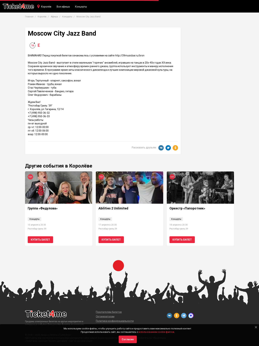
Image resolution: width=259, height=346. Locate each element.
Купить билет (40, 239)
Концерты (81, 6)
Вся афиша (63, 6)
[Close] (256, 327)
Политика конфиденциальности (115, 321)
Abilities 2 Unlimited (113, 208)
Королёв (46, 6)
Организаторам (105, 316)
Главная (29, 16)
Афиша (54, 16)
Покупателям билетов (109, 312)
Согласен (128, 339)
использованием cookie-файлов (156, 332)
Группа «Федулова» (43, 208)
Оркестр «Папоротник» (187, 208)
